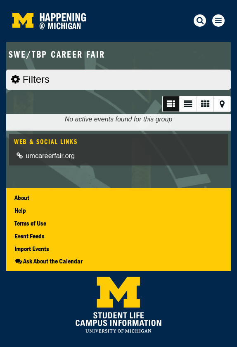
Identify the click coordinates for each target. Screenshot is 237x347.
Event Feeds (29, 236)
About (21, 197)
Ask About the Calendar (48, 261)
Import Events (31, 249)
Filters (30, 79)
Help (20, 210)
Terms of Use (30, 223)
